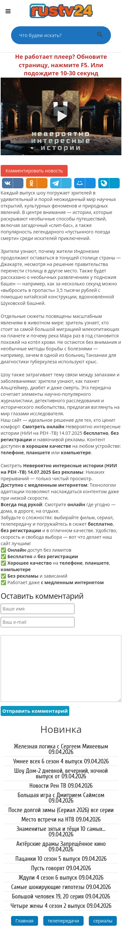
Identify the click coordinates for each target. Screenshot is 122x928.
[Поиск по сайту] (53, 35)
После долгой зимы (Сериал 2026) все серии (61, 810)
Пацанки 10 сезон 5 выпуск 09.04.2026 (60, 858)
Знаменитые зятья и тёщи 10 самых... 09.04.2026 (61, 831)
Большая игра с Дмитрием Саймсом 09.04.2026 (61, 798)
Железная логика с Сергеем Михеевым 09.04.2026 (61, 749)
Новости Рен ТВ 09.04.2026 (60, 785)
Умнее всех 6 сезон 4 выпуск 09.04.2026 (61, 761)
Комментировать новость (34, 171)
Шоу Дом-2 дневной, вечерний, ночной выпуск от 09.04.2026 (61, 773)
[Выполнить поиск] (100, 35)
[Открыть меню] (8, 11)
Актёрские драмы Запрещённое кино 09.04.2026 (61, 846)
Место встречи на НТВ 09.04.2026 (61, 819)
